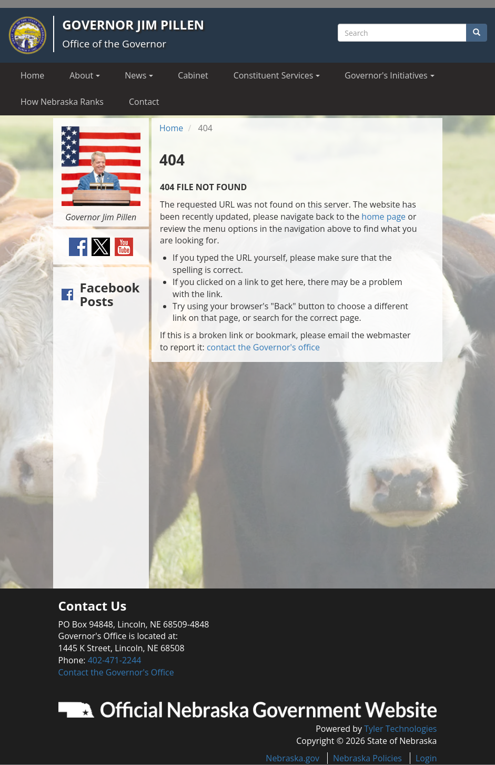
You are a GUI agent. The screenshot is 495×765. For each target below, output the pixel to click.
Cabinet (193, 75)
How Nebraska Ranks (62, 101)
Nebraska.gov (292, 758)
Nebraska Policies (367, 758)
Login (426, 758)
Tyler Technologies (400, 728)
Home (32, 75)
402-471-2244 (115, 660)
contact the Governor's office (263, 347)
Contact (144, 101)
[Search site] (402, 33)
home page (383, 216)
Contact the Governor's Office (116, 672)
